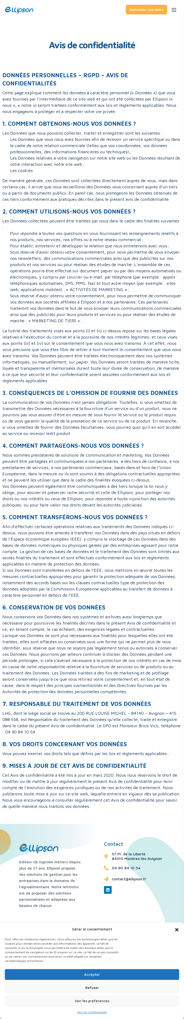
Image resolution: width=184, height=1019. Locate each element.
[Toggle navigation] (178, 9)
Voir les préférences (92, 1001)
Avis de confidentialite (92, 1012)
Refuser (92, 988)
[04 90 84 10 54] (106, 868)
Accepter (92, 974)
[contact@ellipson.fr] (106, 879)
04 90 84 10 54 (126, 868)
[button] (176, 929)
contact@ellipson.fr (129, 879)
